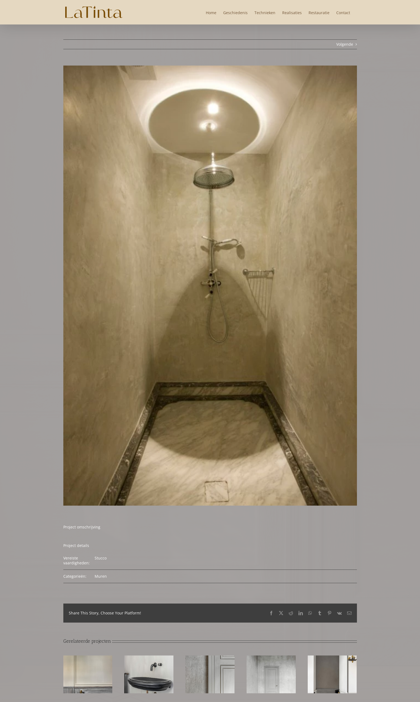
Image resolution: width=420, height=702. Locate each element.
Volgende (344, 44)
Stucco (101, 558)
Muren (101, 576)
